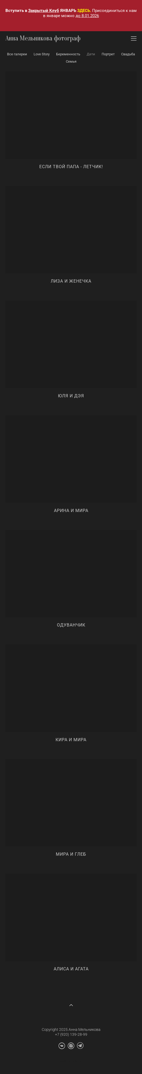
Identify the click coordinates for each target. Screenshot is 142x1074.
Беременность (68, 54)
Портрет (108, 54)
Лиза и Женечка (71, 281)
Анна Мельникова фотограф (42, 38)
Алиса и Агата (71, 968)
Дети (91, 54)
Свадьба (128, 54)
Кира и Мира (71, 739)
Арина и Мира (71, 510)
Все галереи (17, 54)
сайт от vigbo (71, 1061)
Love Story (42, 54)
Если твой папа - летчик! (71, 166)
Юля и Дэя (71, 395)
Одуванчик (71, 625)
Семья (71, 61)
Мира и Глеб (71, 854)
